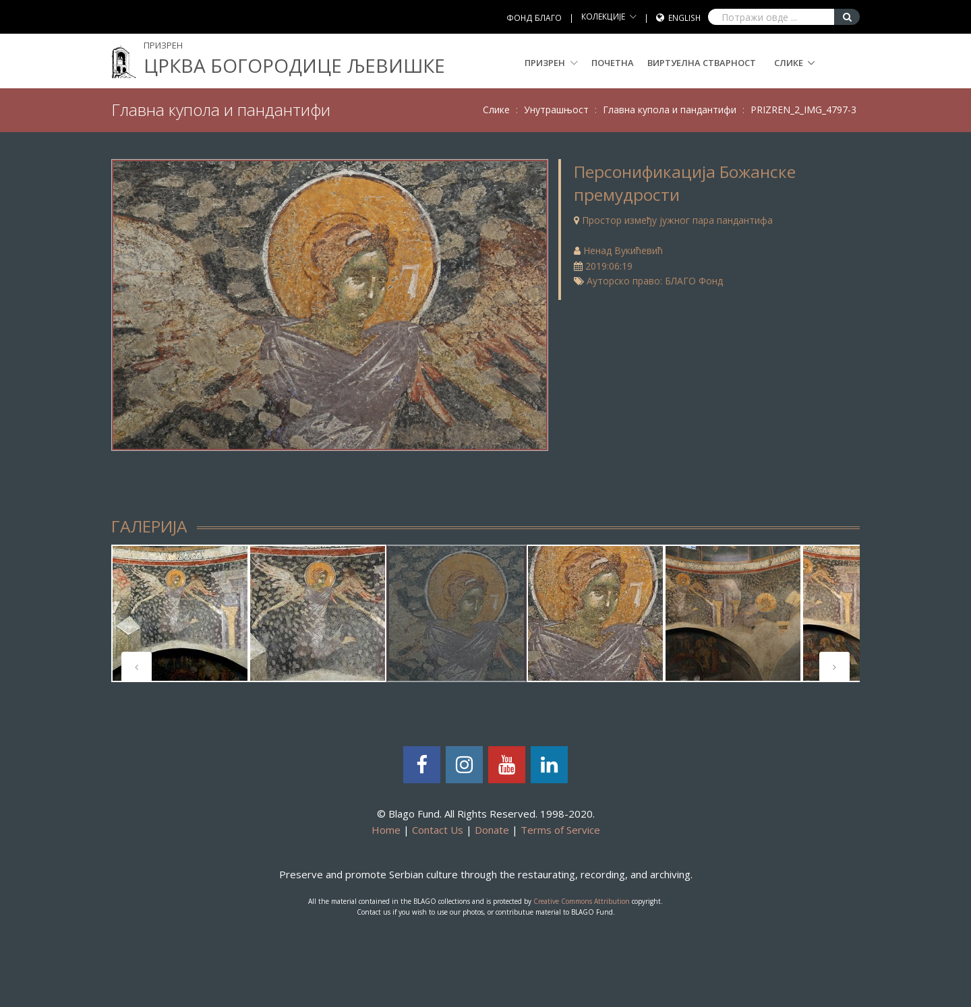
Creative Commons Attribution (581, 901)
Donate (492, 829)
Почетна (612, 63)
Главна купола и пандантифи (669, 109)
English (684, 18)
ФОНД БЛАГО (534, 18)
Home (386, 829)
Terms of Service (560, 829)
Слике (788, 63)
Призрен (551, 63)
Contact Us (437, 829)
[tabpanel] (180, 613)
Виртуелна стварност (701, 63)
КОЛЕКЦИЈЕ (603, 16)
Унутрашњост (556, 109)
